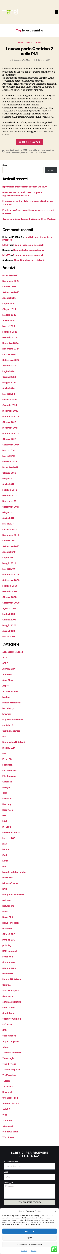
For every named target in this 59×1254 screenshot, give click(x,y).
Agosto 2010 (9, 552)
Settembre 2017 (10, 444)
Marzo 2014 (8, 450)
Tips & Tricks (9, 1064)
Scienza (6, 985)
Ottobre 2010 (9, 540)
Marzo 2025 (8, 326)
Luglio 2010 (8, 557)
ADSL (5, 657)
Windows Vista (10, 1131)
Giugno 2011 (8, 512)
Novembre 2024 (10, 348)
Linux (5, 860)
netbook (6, 900)
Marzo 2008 (8, 636)
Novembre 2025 (10, 281)
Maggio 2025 (9, 315)
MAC (4, 866)
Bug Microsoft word (12, 719)
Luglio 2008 (8, 614)
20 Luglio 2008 (44, 60)
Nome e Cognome (11, 1161)
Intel (4, 821)
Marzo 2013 (8, 456)
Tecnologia (8, 1058)
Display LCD (8, 748)
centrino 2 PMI (21, 150)
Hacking (6, 804)
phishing (6, 945)
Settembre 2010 (10, 546)
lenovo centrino (47, 150)
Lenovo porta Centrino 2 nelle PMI (29, 51)
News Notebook (33, 43)
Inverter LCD (8, 838)
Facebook (7, 764)
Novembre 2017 (10, 433)
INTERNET (7, 827)
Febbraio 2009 (10, 586)
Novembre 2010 (10, 535)
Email (6, 1172)
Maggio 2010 (9, 563)
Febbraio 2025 (9, 332)
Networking (8, 906)
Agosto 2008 (9, 608)
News (21, 43)
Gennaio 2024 (9, 405)
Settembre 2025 (10, 292)
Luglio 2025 (8, 303)
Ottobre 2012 (9, 473)
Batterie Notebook (11, 702)
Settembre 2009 (11, 580)
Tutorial (6, 1081)
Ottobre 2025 (9, 286)
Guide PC (7, 798)
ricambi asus (9, 968)
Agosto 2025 (9, 298)
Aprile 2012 (8, 484)
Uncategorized (10, 1098)
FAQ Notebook (9, 770)
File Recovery (9, 776)
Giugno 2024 (9, 377)
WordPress (8, 1137)
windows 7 (7, 1126)
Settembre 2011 (10, 507)
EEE (4, 753)
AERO (5, 663)
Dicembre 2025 (10, 275)
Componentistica (11, 731)
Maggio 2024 (9, 382)
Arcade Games (10, 691)
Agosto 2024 (9, 365)
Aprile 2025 (8, 320)
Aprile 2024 (8, 388)
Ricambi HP (8, 973)
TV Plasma (7, 1086)
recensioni (7, 956)
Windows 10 (8, 1120)
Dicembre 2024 (10, 343)
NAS (4, 889)
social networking (11, 1019)
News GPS (7, 917)
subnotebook (9, 1035)
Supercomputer (10, 1041)
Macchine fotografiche (14, 872)
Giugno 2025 (9, 309)
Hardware (7, 810)
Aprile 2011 (8, 518)
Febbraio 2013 (9, 461)
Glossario (7, 781)
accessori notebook (12, 652)
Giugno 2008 (9, 619)
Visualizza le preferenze (29, 1247)
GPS (4, 793)
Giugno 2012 (9, 478)
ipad (4, 844)
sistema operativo (11, 1002)
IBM (4, 815)
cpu (4, 736)
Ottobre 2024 (9, 354)
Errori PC (7, 759)
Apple (5, 685)
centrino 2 (10, 150)
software (7, 1024)
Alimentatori (8, 669)
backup (6, 697)
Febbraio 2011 (9, 529)
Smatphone (8, 1013)
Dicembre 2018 (10, 411)
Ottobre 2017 (9, 439)
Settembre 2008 (11, 602)
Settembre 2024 (10, 360)
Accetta (29, 1234)
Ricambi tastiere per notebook (28, 245)
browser (6, 714)
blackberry (8, 708)
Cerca (4, 165)
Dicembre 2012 (10, 467)
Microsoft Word (10, 883)
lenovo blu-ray (34, 150)
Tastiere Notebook (11, 1052)
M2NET (6, 245)
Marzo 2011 (8, 523)
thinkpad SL (44, 153)
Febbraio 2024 (9, 399)
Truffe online (9, 1075)
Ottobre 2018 (9, 422)
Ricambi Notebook (11, 979)
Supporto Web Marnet (23, 60)
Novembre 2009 (10, 574)
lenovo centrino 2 (13, 153)
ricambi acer (9, 962)
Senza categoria (10, 990)
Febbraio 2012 (9, 490)
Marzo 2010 (8, 569)
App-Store (7, 680)
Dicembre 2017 (10, 427)
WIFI (4, 1114)
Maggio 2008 (9, 625)
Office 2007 (8, 934)
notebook (7, 928)
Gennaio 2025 (9, 337)
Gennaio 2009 (9, 591)
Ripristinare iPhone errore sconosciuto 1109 (24, 186)
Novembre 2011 (10, 501)
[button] (55, 1213)
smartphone (8, 1007)
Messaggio (8, 1182)
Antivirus (7, 674)
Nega (29, 1240)
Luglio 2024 (8, 371)
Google (6, 787)
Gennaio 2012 (9, 495)
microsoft (7, 877)
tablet (5, 1047)
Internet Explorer (11, 832)
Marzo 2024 (8, 394)
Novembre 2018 (10, 416)
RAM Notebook (10, 951)
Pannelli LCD (8, 939)
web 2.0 (6, 1109)
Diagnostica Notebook (13, 742)
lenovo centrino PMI (29, 153)
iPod (4, 855)
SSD (4, 1030)
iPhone (5, 849)
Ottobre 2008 (9, 597)
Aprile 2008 (8, 631)
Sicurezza (7, 996)
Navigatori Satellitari (13, 894)
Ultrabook (7, 1092)
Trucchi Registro (11, 1069)
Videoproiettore (10, 1103)
